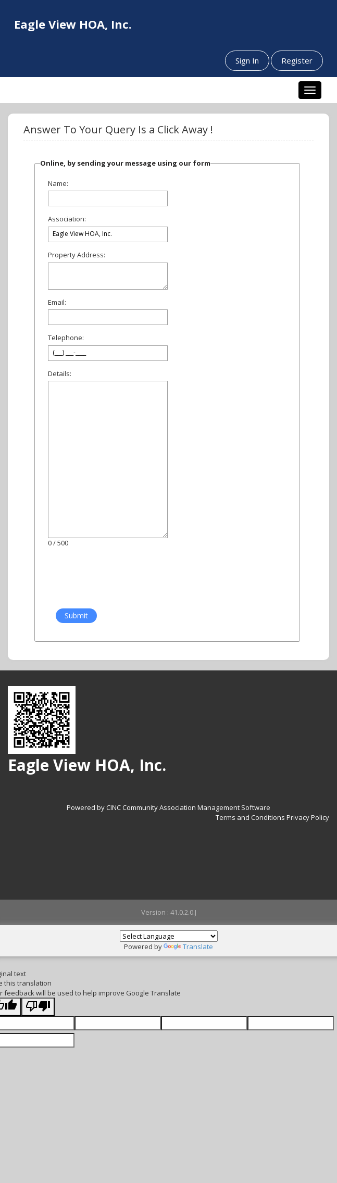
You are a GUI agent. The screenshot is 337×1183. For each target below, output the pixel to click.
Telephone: (66, 337)
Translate (188, 946)
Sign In (247, 60)
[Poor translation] (38, 1007)
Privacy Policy (307, 817)
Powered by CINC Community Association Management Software (168, 807)
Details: (59, 373)
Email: (57, 302)
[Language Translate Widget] (169, 936)
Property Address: (76, 254)
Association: (67, 218)
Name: (58, 183)
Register (297, 60)
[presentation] (119, 578)
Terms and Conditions (250, 817)
